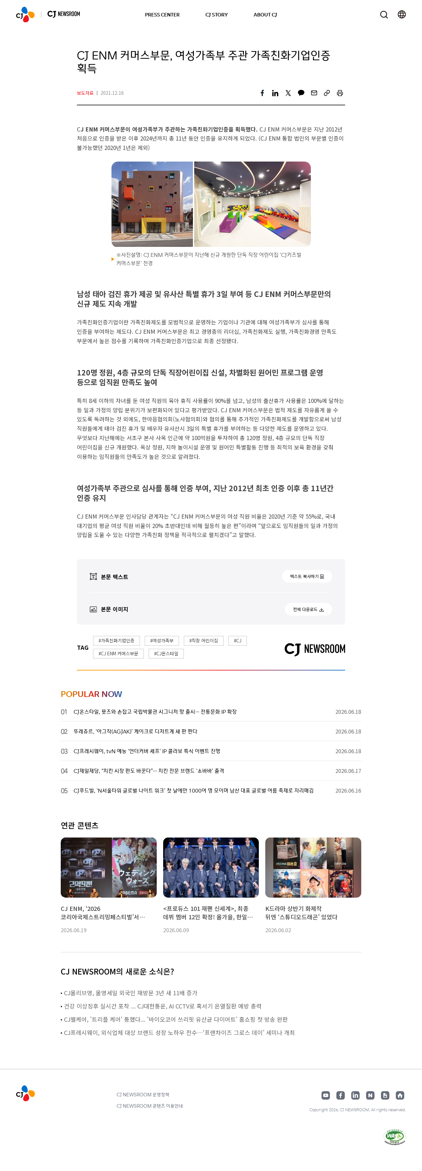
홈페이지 (400, 1095)
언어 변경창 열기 (402, 14)
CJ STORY (217, 14)
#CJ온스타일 (166, 653)
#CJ (237, 640)
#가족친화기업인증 (116, 640)
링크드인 (355, 1095)
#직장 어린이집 (203, 640)
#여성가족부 (162, 640)
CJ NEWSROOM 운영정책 (143, 1094)
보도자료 (85, 93)
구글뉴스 (385, 1095)
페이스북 (340, 1095)
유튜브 (326, 1095)
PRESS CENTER (162, 14)
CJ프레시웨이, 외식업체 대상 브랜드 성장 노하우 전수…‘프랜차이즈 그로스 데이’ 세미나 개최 (179, 1032)
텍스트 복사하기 (304, 576)
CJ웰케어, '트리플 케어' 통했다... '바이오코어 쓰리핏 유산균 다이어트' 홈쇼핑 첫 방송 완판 (176, 1019)
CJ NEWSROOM (25, 14)
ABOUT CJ (265, 14)
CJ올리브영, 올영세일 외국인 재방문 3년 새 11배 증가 (130, 992)
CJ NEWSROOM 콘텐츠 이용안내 (150, 1105)
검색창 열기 (384, 15)
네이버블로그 (370, 1095)
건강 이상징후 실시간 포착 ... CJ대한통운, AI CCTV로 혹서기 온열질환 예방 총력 (163, 1006)
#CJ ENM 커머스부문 (118, 653)
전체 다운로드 (305, 609)
